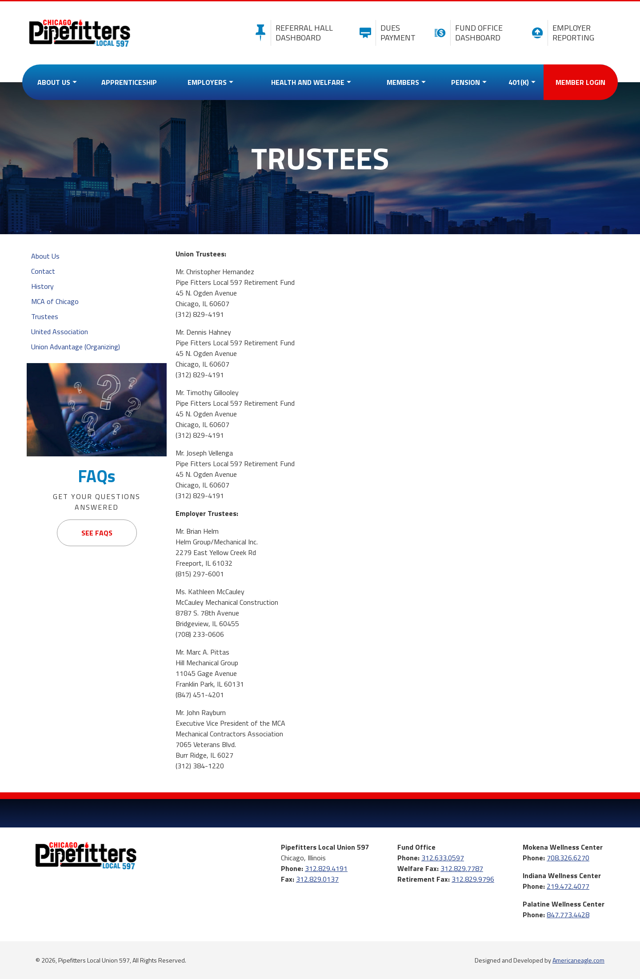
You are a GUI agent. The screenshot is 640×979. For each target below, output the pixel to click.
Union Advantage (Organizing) (75, 346)
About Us (45, 256)
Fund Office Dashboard (466, 33)
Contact (43, 271)
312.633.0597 (442, 857)
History (42, 286)
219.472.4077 (568, 886)
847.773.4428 (568, 914)
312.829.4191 (326, 868)
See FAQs (96, 532)
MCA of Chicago (55, 301)
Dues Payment (385, 33)
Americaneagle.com (578, 960)
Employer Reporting (561, 33)
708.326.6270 (568, 857)
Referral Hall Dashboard (292, 33)
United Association (59, 331)
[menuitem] (55, 82)
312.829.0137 (317, 879)
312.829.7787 (461, 868)
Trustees (44, 316)
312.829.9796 (473, 879)
